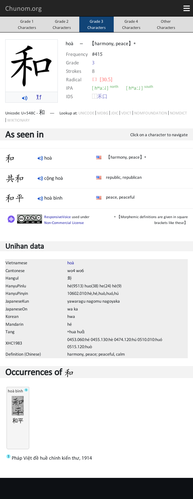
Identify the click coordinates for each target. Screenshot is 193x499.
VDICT (126, 113)
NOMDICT (178, 113)
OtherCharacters (166, 24)
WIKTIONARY (18, 120)
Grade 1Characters (27, 24)
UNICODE (86, 113)
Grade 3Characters (96, 24)
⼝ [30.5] (102, 79)
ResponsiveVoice (57, 217)
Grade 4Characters (131, 24)
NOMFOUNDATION (150, 113)
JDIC (114, 113)
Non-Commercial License (64, 223)
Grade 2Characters (62, 24)
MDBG (102, 113)
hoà (70, 262)
